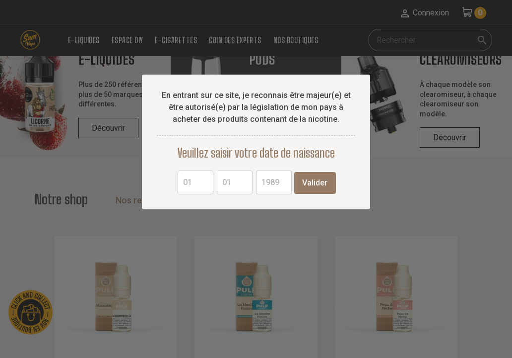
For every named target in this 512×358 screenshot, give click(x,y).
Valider (314, 182)
